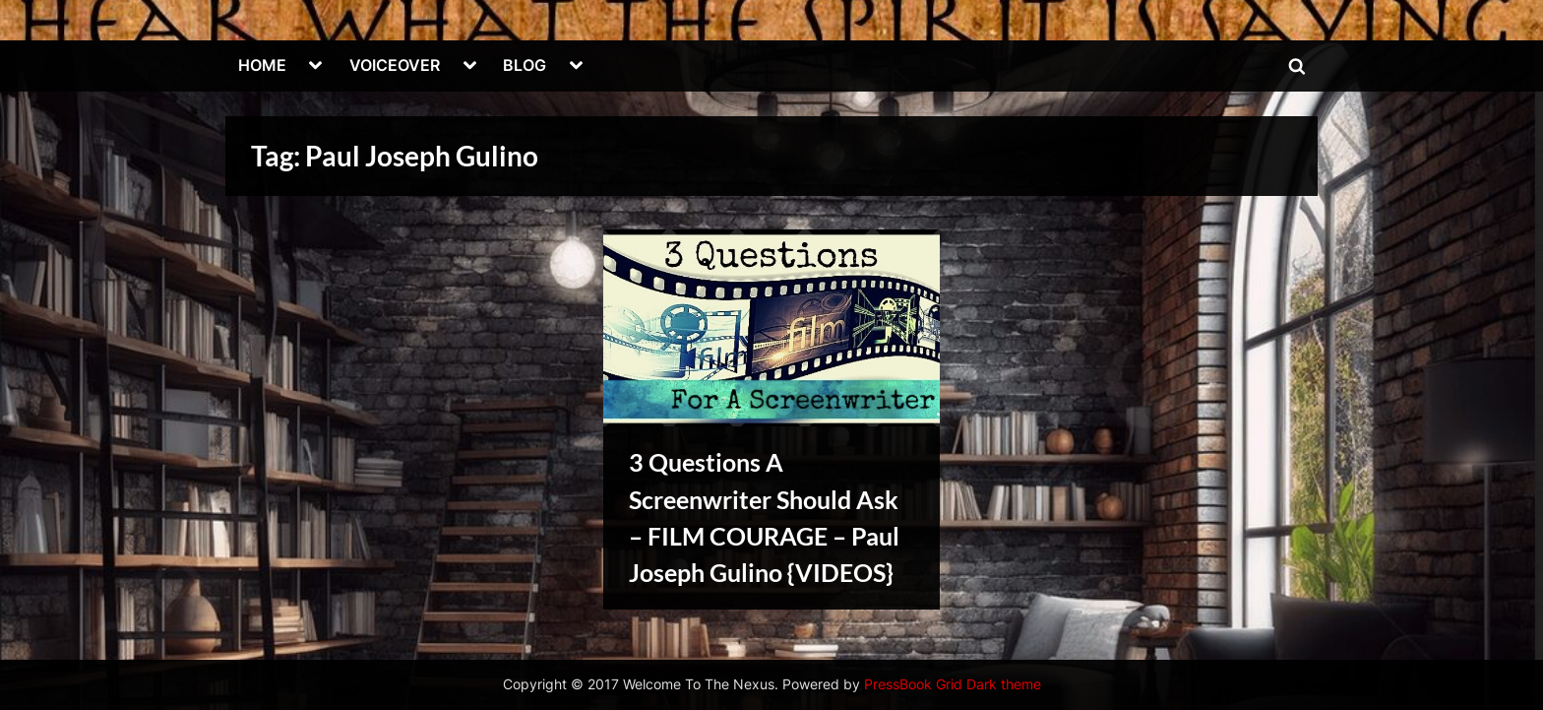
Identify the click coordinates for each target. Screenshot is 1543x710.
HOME (262, 65)
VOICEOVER (394, 65)
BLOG (524, 65)
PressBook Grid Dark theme (952, 684)
